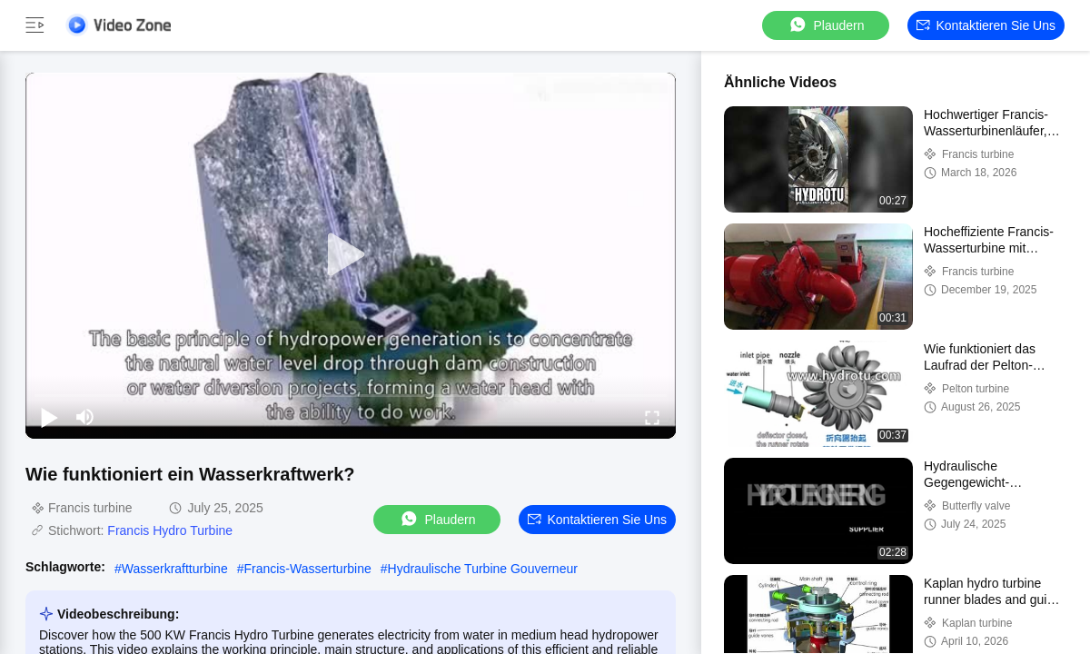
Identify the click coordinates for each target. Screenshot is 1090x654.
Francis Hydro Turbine (170, 530)
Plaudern (826, 25)
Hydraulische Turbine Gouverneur (483, 568)
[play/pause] (49, 417)
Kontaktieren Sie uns (986, 25)
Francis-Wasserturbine (307, 568)
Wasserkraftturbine (175, 568)
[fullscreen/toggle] (652, 417)
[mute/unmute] (85, 417)
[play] (350, 255)
